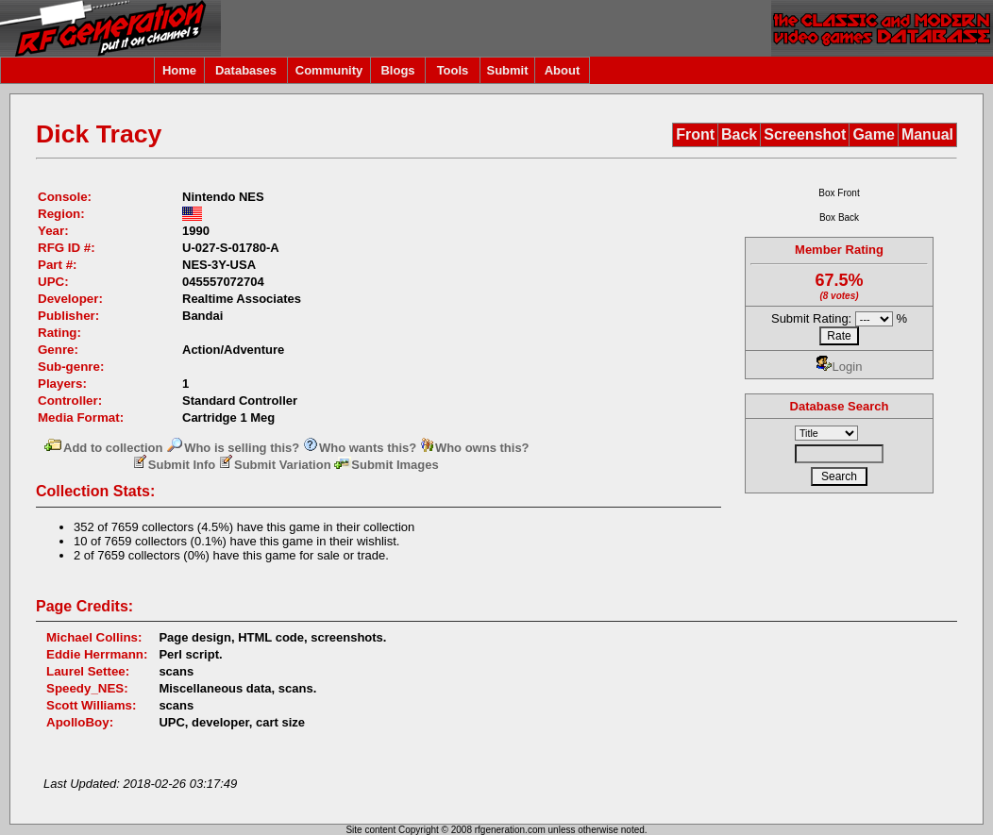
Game (873, 134)
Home (179, 70)
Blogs (397, 70)
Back (739, 134)
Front (695, 134)
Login (839, 366)
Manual (927, 134)
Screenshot (805, 134)
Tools (453, 70)
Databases (246, 70)
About (563, 70)
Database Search (839, 406)
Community (329, 70)
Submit (507, 70)
